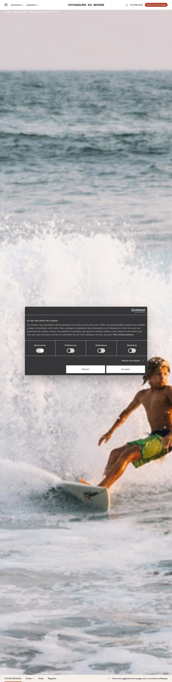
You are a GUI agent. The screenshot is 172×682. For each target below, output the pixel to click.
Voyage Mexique (12, 678)
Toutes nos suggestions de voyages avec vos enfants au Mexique (137, 678)
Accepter (125, 369)
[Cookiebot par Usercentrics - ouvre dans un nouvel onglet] (133, 311)
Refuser (85, 369)
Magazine (52, 678)
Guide (41, 678)
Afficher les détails (131, 360)
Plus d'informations (123, 334)
